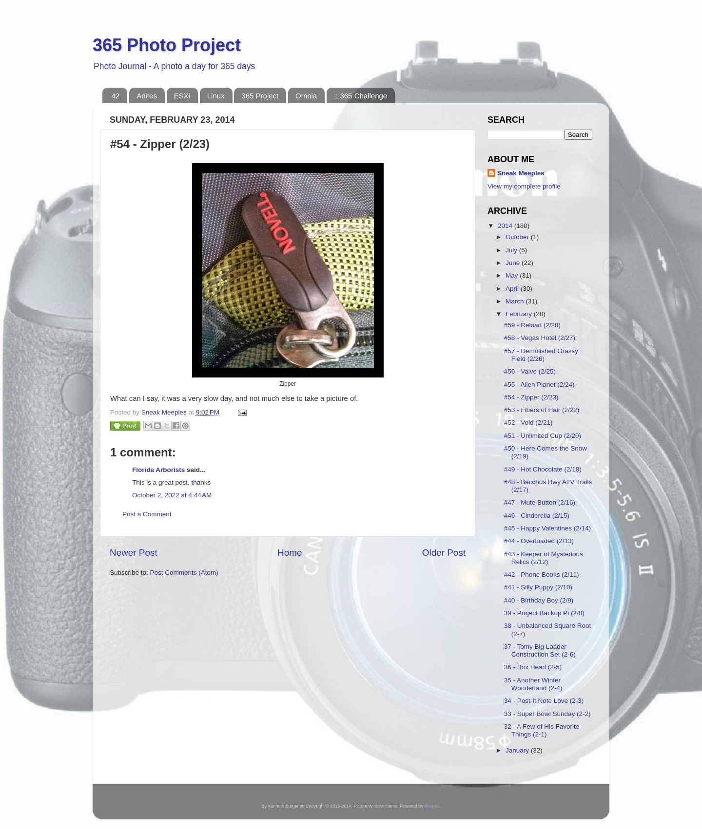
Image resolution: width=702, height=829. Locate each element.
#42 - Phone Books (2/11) (541, 574)
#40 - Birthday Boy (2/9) (539, 600)
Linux (216, 96)
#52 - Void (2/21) (528, 422)
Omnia (306, 96)
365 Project (259, 96)
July (512, 250)
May (513, 275)
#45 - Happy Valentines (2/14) (547, 528)
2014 (506, 225)
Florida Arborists (158, 469)
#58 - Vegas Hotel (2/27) (539, 337)
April (513, 288)
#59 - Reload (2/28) (532, 325)
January (518, 750)
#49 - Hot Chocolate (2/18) (543, 469)
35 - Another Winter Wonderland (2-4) (533, 684)
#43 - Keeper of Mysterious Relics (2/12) (543, 557)
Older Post (444, 552)
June (514, 262)
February (520, 314)
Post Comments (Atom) (184, 572)
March (516, 301)
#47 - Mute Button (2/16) (539, 502)
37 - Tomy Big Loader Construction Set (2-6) (540, 650)
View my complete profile (524, 186)
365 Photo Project (167, 45)
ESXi (182, 96)
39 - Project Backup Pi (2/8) (544, 613)
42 (116, 96)
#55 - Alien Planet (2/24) (539, 384)
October (518, 237)
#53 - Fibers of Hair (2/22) (542, 410)
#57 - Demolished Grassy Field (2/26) (541, 354)
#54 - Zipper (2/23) (531, 397)
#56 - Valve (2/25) (530, 371)
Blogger (431, 806)
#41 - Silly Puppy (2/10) (538, 587)
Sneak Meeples (521, 173)
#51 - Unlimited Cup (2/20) (542, 435)
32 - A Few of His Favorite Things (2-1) (542, 730)
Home (289, 552)
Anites (146, 96)
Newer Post (133, 552)
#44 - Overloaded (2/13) (539, 541)
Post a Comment (147, 514)
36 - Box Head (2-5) (533, 667)
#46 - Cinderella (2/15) (536, 515)
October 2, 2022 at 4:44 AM (172, 495)
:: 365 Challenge (360, 96)
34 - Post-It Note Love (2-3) (544, 700)
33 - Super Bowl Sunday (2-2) (547, 713)
